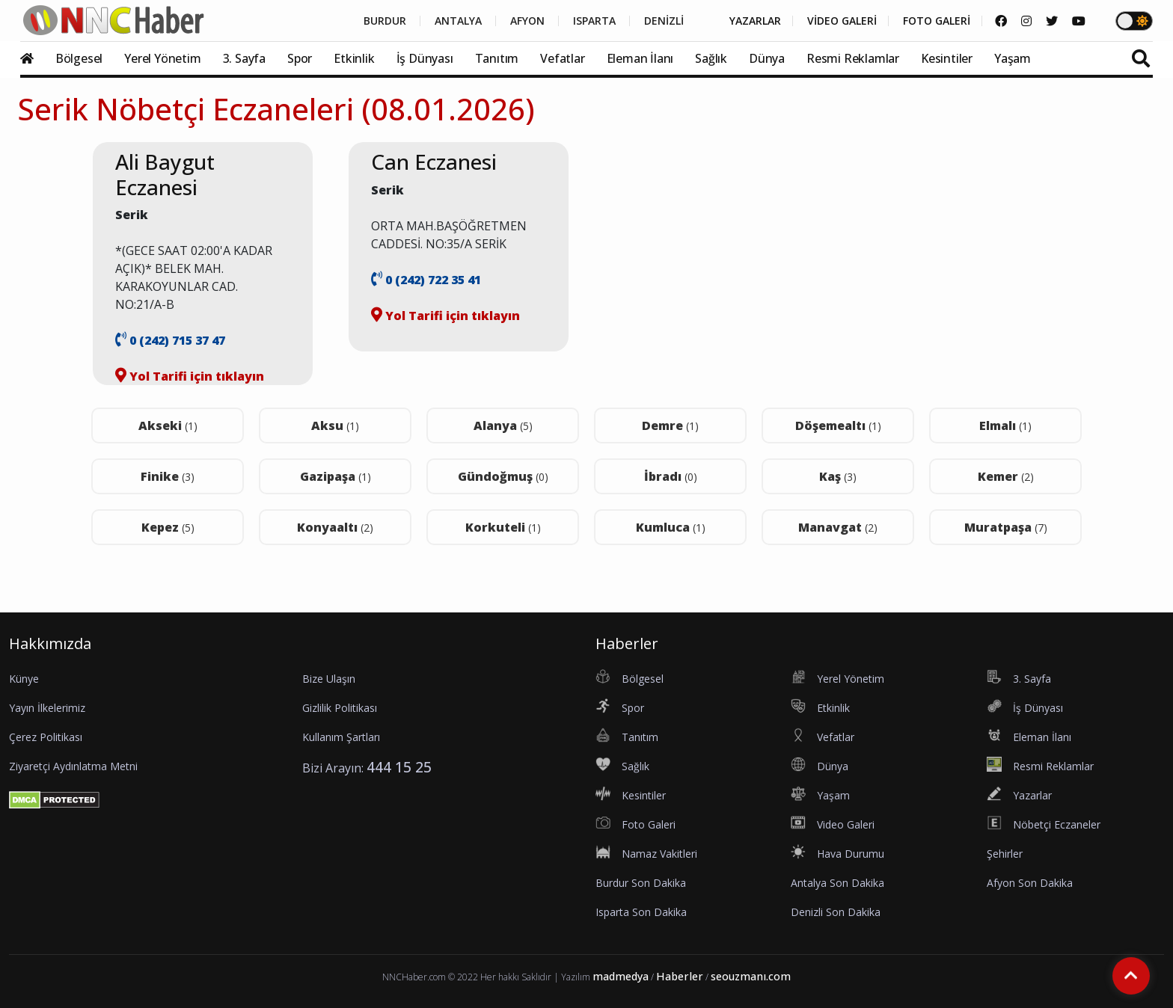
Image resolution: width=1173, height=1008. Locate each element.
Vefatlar (562, 58)
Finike (168, 476)
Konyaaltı (335, 527)
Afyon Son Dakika (1030, 883)
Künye (24, 679)
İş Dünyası (424, 58)
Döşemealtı (838, 425)
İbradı (670, 476)
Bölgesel (78, 58)
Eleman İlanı (640, 58)
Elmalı (1005, 425)
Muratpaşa (1005, 527)
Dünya (767, 58)
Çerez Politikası (45, 737)
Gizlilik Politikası (339, 708)
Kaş (838, 476)
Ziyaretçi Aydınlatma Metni (73, 766)
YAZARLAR (755, 21)
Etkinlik (354, 58)
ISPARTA (594, 21)
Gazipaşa (335, 476)
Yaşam (1012, 58)
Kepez (168, 527)
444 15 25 (399, 767)
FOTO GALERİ (936, 21)
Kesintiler (947, 58)
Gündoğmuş (503, 476)
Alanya (503, 425)
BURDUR (385, 21)
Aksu (335, 425)
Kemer (1006, 476)
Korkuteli (503, 527)
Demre (670, 425)
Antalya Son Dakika (837, 883)
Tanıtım (497, 58)
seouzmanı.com (751, 976)
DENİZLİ (664, 21)
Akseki (167, 425)
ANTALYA (458, 21)
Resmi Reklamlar (852, 58)
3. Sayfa (244, 58)
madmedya (620, 976)
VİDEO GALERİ (842, 21)
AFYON (527, 21)
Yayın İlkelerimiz (47, 708)
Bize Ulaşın (328, 679)
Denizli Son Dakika (835, 912)
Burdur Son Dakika (640, 883)
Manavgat (838, 527)
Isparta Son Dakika (641, 912)
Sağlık (711, 58)
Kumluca (670, 527)
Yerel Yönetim (162, 58)
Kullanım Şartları (341, 737)
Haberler (679, 976)
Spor (299, 58)
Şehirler (1005, 853)
